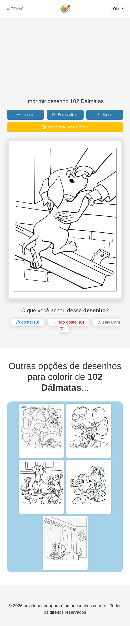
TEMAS (15, 9)
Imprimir (25, 115)
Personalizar (65, 115)
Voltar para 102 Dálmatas (65, 127)
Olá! (117, 9)
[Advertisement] (65, 59)
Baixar (105, 115)
